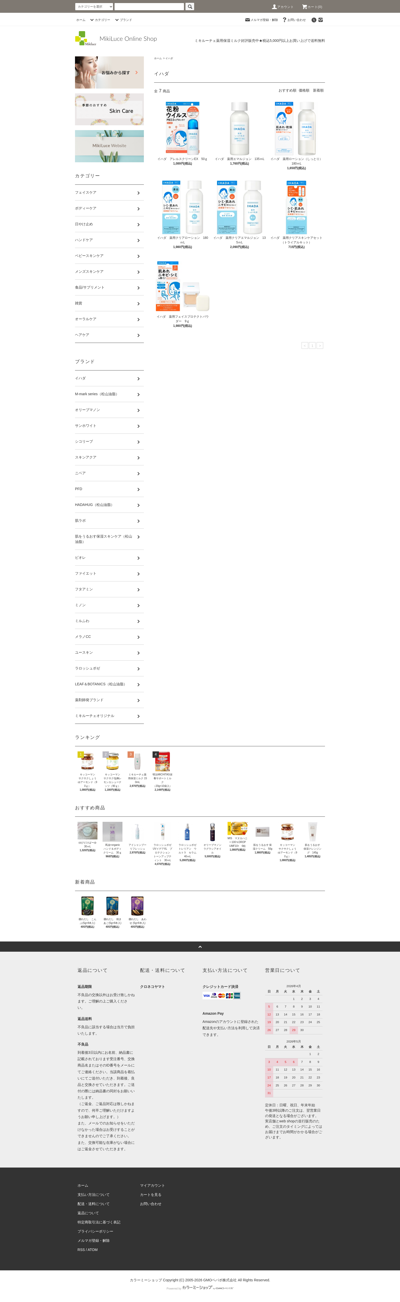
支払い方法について (94, 1195)
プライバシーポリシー (95, 1231)
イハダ (169, 58)
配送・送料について (94, 1204)
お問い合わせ (293, 20)
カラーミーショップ (146, 1280)
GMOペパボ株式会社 (220, 1280)
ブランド (123, 20)
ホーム (80, 20)
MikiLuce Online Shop (128, 38)
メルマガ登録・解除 (261, 20)
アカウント (282, 7)
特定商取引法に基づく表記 (99, 1222)
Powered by (200, 1288)
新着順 (318, 90)
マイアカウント (152, 1185)
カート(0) (312, 7)
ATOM (93, 1250)
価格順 (304, 90)
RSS (81, 1250)
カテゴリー (99, 20)
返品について (88, 1213)
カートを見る (150, 1195)
